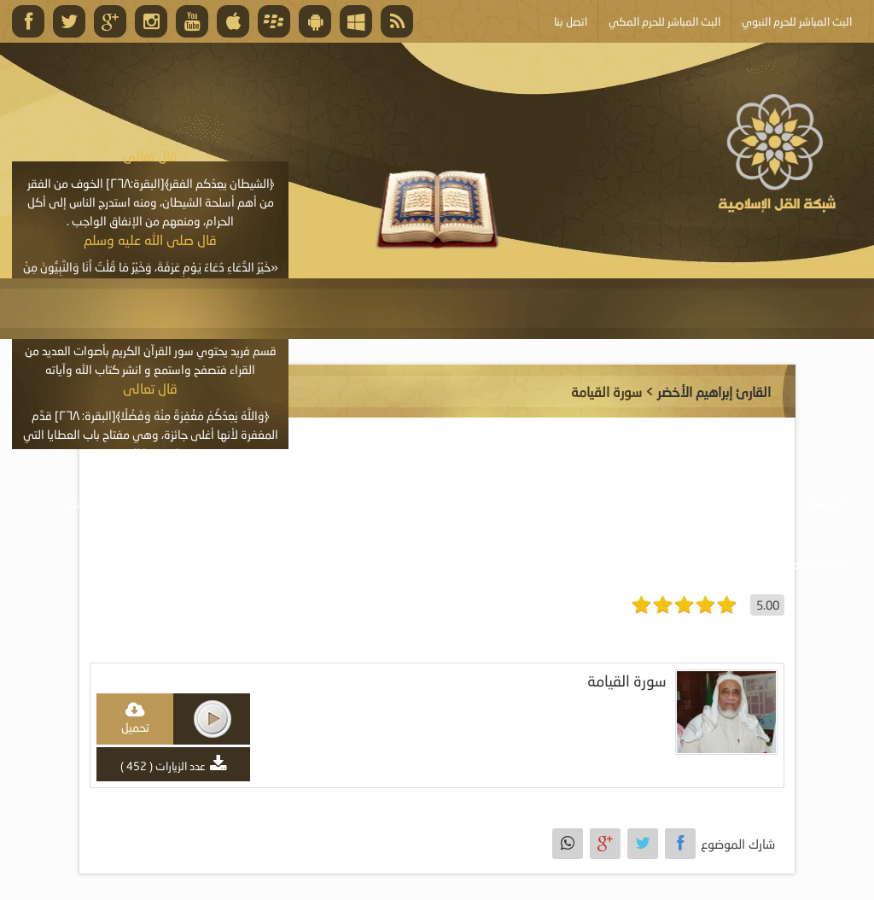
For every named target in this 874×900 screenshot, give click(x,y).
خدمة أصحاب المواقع (790, 563)
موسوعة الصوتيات (723, 503)
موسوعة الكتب (473, 503)
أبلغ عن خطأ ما (659, 563)
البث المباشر (99, 503)
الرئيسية (826, 503)
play (212, 719)
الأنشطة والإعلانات (216, 503)
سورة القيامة (627, 681)
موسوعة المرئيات (594, 503)
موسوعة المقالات (350, 503)
